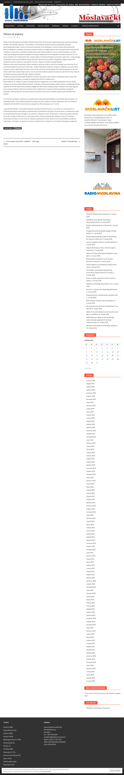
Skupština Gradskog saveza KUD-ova (99, 284)
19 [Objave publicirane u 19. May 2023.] (107, 355)
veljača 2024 (90, 462)
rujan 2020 (89, 590)
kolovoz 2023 (91, 481)
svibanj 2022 (90, 528)
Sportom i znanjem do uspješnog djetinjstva (101, 289)
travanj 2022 (90, 531)
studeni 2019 (90, 621)
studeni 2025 (90, 396)
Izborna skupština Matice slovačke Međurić (101, 242)
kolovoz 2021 (91, 556)
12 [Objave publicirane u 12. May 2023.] (107, 352)
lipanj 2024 (90, 449)
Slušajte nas (57, 2)
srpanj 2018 (90, 672)
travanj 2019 (90, 643)
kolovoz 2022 (91, 518)
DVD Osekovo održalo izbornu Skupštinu (100, 301)
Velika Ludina (43, 26)
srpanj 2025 (90, 409)
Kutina (20, 26)
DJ (19, 37)
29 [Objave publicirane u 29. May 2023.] (87, 363)
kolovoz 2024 (91, 443)
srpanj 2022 (90, 521)
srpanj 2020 (90, 596)
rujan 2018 (89, 665)
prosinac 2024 (91, 431)
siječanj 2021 (90, 578)
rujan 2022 (89, 515)
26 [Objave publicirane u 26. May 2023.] (107, 359)
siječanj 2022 (90, 540)
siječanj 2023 (90, 503)
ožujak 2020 (90, 609)
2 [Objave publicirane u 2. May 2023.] (91, 348)
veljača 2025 (90, 424)
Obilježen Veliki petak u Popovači (98, 214)
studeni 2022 (90, 509)
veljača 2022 (90, 537)
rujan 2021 (89, 553)
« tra (85, 368)
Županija (55, 26)
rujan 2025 (89, 402)
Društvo (6, 727)
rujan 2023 (89, 477)
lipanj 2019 (90, 637)
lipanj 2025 (90, 412)
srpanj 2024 (90, 446)
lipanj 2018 (90, 675)
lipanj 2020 (90, 600)
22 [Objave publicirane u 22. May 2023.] (87, 359)
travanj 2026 (90, 380)
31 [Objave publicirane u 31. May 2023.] (97, 363)
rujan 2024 (89, 440)
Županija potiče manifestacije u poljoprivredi (102, 295)
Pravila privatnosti (90, 26)
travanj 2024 (90, 456)
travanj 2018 (90, 681)
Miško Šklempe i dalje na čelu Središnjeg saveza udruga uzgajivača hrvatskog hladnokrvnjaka (100, 319)
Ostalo (65, 26)
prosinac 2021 (91, 543)
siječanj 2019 (90, 653)
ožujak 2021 (90, 571)
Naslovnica (9, 26)
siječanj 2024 (90, 465)
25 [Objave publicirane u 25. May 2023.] (102, 359)
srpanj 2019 (90, 634)
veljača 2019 (90, 650)
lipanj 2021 (90, 562)
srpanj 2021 (90, 559)
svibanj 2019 (90, 640)
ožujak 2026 (90, 384)
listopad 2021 (91, 549)
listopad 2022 (91, 512)
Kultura (6, 733)
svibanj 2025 (90, 415)
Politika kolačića (47, 771)
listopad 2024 (91, 437)
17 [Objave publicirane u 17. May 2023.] (97, 355)
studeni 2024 (90, 434)
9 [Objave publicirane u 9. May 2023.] (91, 352)
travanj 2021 (90, 568)
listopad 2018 (91, 662)
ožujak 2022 (90, 534)
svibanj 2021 (90, 565)
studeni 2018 (90, 659)
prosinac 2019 (91, 618)
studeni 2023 (90, 471)
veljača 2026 (90, 387)
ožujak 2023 (90, 496)
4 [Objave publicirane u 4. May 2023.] (101, 348)
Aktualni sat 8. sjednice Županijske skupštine (101, 325)
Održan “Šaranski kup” (69, 141)
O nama (74, 26)
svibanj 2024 (90, 452)
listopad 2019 (91, 625)
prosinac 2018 (91, 656)
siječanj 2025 (90, 427)
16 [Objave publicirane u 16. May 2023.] (92, 355)
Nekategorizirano (9, 740)
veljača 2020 (90, 612)
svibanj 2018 (90, 678)
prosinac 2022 (91, 506)
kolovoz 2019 (91, 631)
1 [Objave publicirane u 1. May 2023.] (86, 348)
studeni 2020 (90, 584)
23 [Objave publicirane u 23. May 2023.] (92, 359)
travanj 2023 (90, 493)
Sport (5, 758)
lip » (89, 368)
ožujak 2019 (90, 647)
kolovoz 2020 (91, 593)
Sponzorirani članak (10, 755)
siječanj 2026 (90, 390)
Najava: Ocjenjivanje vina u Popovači (98, 225)
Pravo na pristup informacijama (43, 2)
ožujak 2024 (90, 459)
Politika (6, 749)
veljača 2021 (90, 575)
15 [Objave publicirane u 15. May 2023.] (87, 355)
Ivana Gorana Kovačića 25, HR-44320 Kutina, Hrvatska (53, 729)
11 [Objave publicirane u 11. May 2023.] (102, 352)
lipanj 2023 (90, 487)
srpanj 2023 (90, 484)
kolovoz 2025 (91, 405)
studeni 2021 (90, 546)
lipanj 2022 (90, 524)
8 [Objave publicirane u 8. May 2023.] (86, 352)
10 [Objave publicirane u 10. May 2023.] (97, 352)
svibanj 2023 (90, 490)
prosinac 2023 (91, 468)
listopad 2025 (91, 399)
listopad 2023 (91, 474)
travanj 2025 (90, 418)
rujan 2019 (89, 628)
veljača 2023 (90, 499)
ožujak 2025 (90, 421)
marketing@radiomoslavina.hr (54, 737)
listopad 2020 (91, 587)
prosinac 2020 (91, 581)
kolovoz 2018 (91, 668)
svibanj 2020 (90, 603)
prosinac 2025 (91, 393)
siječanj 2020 (90, 615)
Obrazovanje (7, 743)
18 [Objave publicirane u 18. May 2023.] (102, 355)
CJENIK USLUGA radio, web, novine (23, 2)
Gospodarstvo (8, 730)
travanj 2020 (90, 606)
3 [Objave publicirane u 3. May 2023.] (96, 348)
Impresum (7, 2)
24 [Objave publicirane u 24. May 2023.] (97, 359)
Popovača (30, 26)
